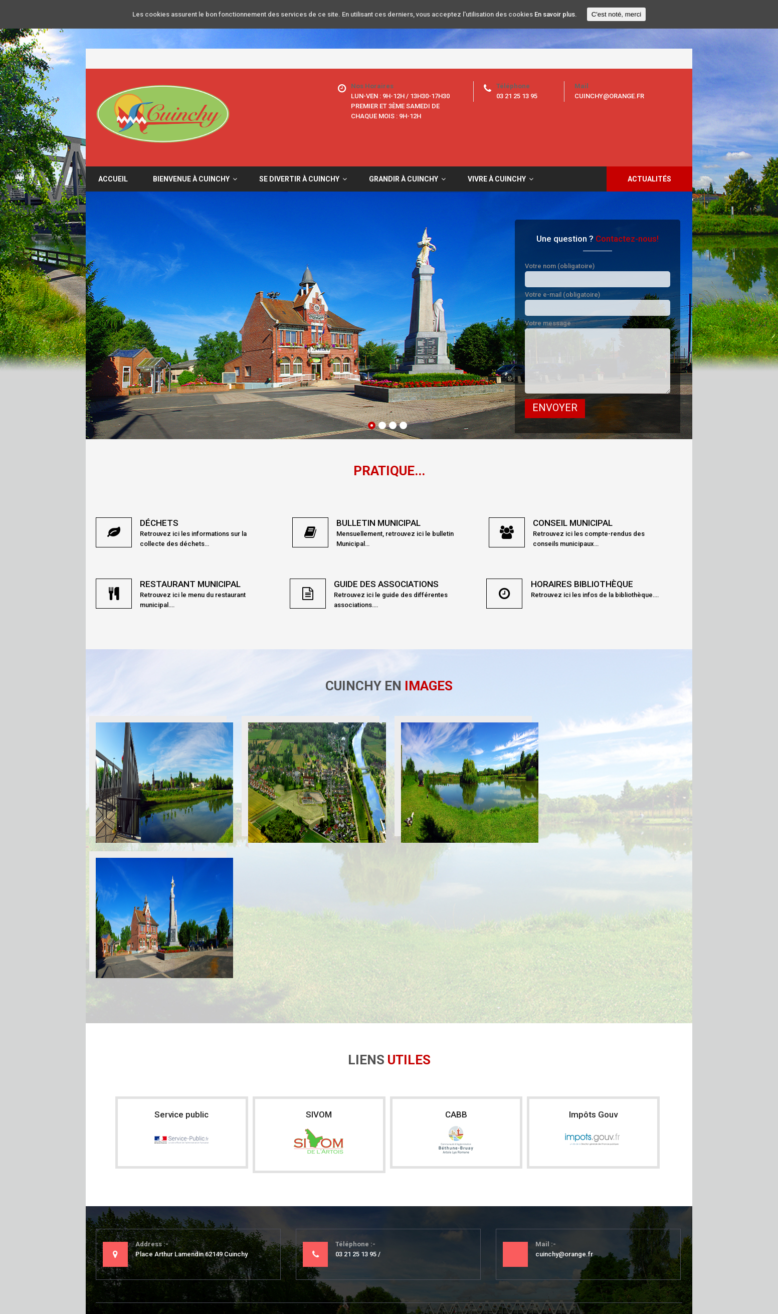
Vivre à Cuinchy (497, 179)
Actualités (649, 179)
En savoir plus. (555, 14)
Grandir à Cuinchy (403, 179)
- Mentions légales (322, 1205)
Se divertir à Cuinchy (299, 179)
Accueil (113, 179)
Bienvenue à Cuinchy (191, 179)
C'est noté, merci (617, 14)
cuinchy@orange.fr (609, 96)
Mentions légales (143, 1278)
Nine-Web (667, 1278)
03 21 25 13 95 (516, 96)
